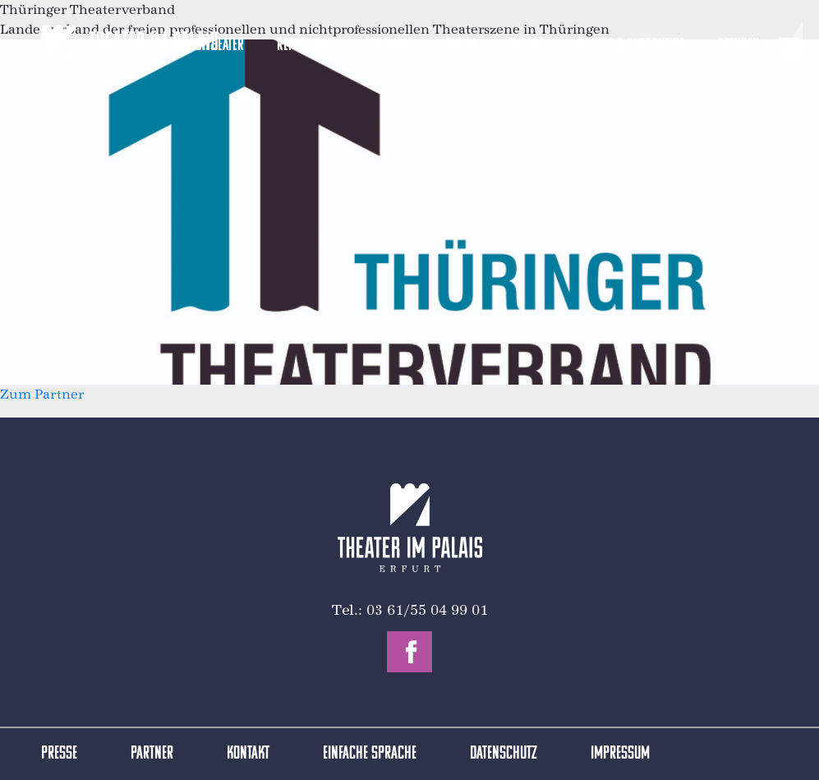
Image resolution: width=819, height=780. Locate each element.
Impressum (620, 754)
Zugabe (526, 45)
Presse (59, 754)
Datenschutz (503, 754)
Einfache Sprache (369, 754)
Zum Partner (42, 394)
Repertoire (304, 45)
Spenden (738, 45)
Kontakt (248, 754)
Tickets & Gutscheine (630, 45)
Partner (152, 754)
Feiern (460, 45)
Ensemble (388, 45)
